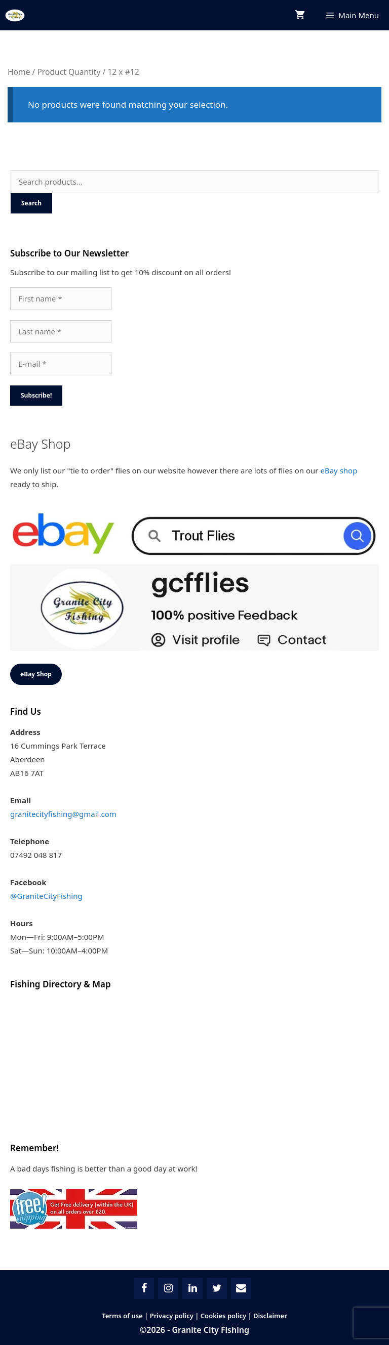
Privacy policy (171, 1315)
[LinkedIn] (192, 1288)
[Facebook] (144, 1288)
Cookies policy (223, 1315)
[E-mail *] (60, 364)
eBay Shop (36, 674)
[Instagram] (168, 1288)
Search (31, 203)
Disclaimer (270, 1315)
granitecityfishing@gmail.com (63, 814)
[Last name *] (60, 331)
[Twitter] (217, 1288)
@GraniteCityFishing (46, 896)
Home (19, 71)
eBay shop (338, 470)
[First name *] (60, 298)
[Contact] (241, 1288)
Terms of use (122, 1315)
